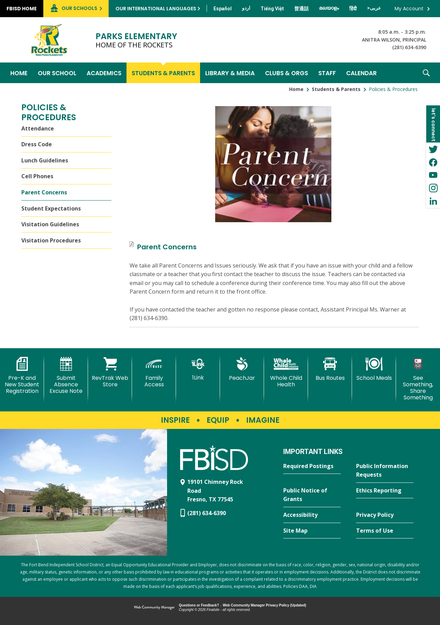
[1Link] (198, 369)
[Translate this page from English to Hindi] (353, 8)
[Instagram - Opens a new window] (433, 188)
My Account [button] (409, 8)
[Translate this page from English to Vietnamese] (272, 8)
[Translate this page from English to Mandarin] (301, 8)
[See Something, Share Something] (418, 379)
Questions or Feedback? (199, 605)
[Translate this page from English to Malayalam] (329, 8)
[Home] (19, 72)
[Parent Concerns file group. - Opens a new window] (167, 247)
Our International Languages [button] (156, 8)
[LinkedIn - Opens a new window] (433, 201)
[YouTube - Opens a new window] (433, 175)
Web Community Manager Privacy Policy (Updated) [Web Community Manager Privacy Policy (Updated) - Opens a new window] (264, 605)
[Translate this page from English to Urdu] (246, 8)
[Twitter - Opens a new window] (433, 149)
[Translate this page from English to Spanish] (222, 8)
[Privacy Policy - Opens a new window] (385, 515)
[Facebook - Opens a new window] (433, 162)
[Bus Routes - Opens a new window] (330, 369)
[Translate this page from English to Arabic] (374, 8)
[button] (426, 72)
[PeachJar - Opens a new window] (242, 369)
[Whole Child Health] (286, 372)
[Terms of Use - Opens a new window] (385, 531)
